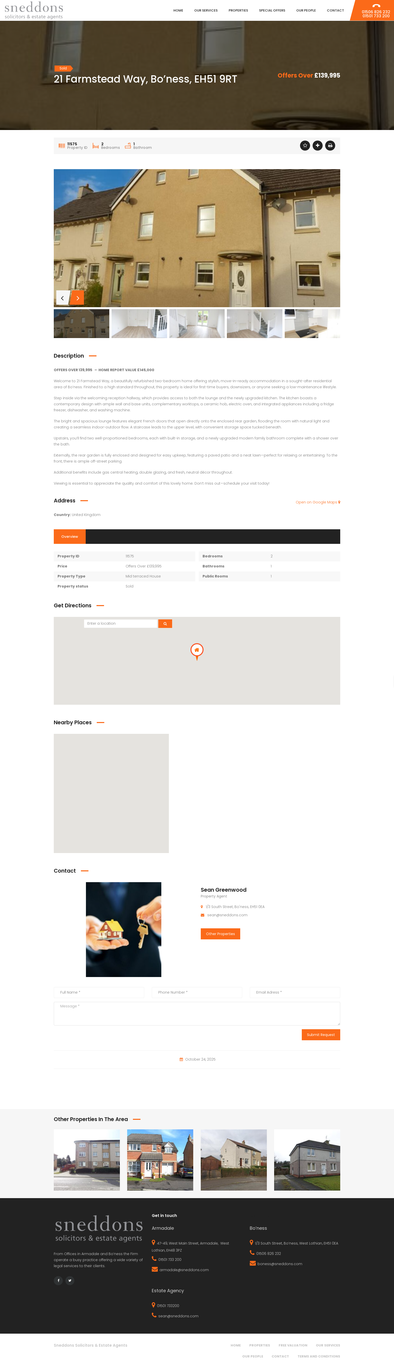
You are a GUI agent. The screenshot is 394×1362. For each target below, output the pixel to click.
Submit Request (321, 1034)
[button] (197, 652)
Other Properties (220, 933)
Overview (69, 536)
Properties (259, 1345)
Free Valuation (293, 1345)
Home (236, 1345)
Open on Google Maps (318, 502)
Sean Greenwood (224, 889)
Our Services (328, 1345)
